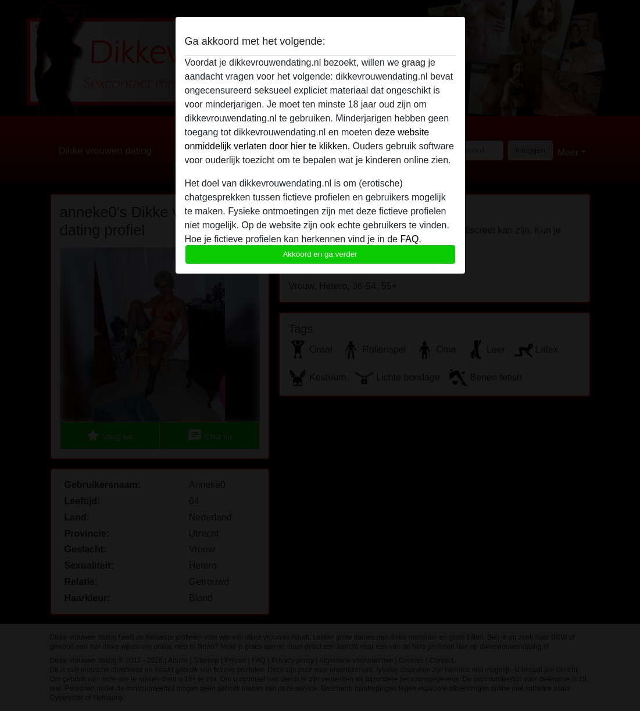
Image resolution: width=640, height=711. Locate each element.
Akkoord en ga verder (320, 254)
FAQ (409, 239)
